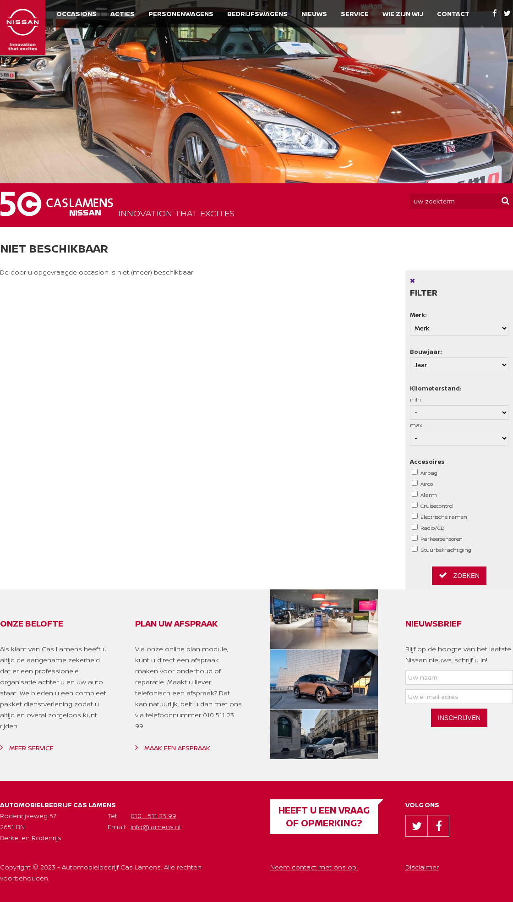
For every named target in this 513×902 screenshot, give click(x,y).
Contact (453, 13)
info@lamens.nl (155, 826)
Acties (122, 13)
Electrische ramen (439, 516)
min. (459, 408)
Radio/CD (428, 527)
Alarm (424, 494)
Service (355, 13)
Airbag (424, 472)
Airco (422, 483)
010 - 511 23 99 (153, 815)
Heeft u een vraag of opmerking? (324, 816)
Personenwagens (180, 13)
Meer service (27, 747)
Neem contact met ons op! (314, 867)
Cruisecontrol (432, 505)
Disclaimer (422, 867)
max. (459, 434)
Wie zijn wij (402, 13)
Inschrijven (459, 717)
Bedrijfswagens (257, 13)
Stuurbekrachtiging (441, 549)
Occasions (76, 13)
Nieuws (314, 13)
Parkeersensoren (437, 538)
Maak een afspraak (172, 747)
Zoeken (459, 575)
